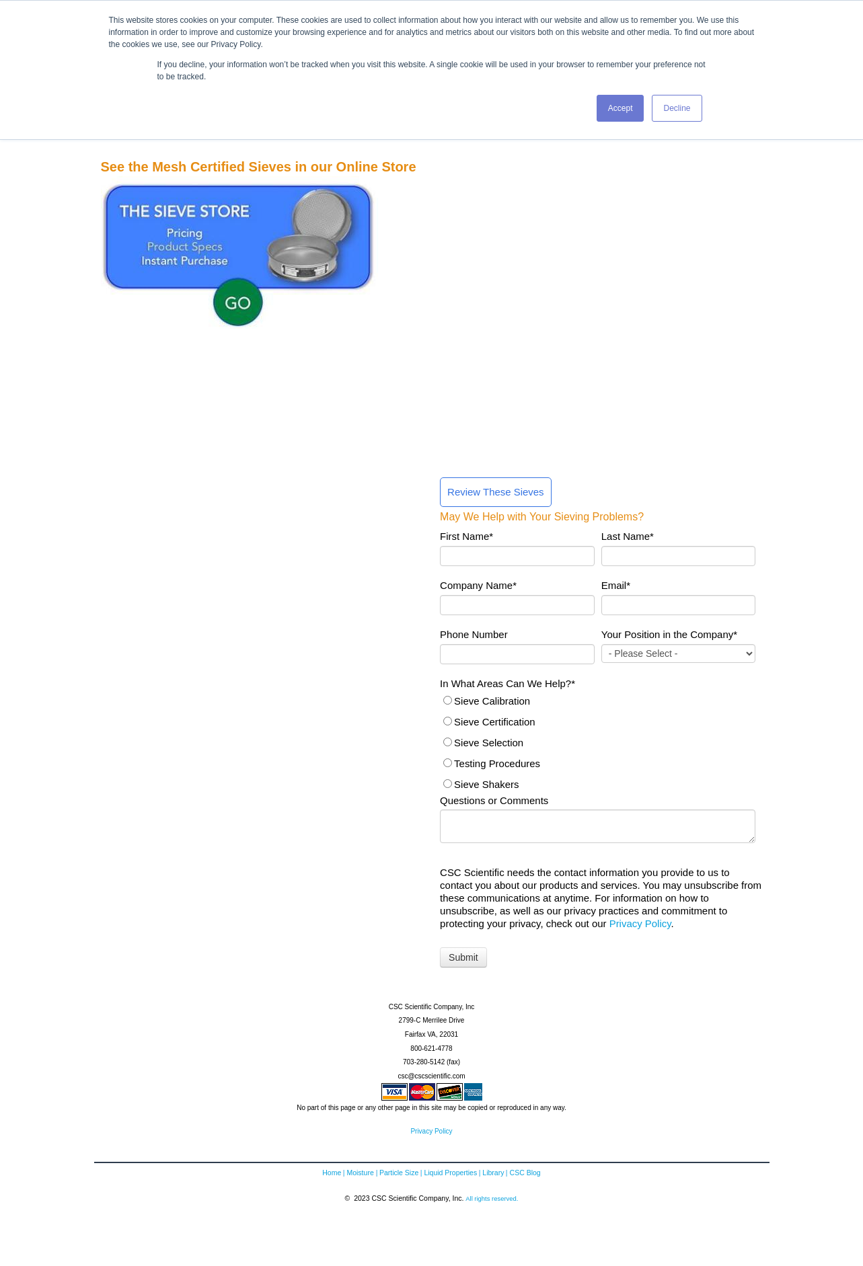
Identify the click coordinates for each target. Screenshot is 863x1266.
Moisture (359, 1174)
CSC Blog (525, 1174)
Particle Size (398, 1174)
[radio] (597, 702)
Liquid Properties (450, 1174)
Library (493, 1174)
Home (331, 1174)
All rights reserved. (491, 1199)
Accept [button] (620, 108)
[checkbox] (597, 743)
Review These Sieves (495, 493)
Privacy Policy (640, 925)
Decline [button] (676, 108)
